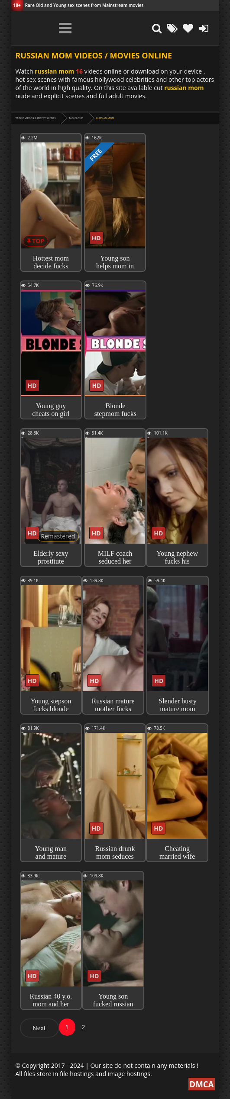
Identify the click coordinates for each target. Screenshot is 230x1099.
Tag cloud (76, 118)
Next (39, 1028)
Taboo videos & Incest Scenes (36, 118)
